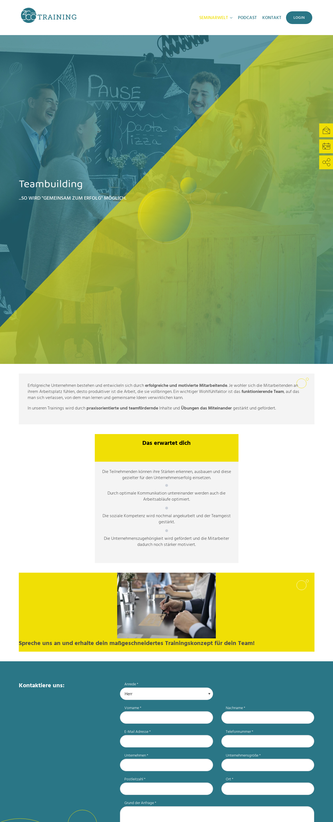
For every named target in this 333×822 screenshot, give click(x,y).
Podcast (247, 17)
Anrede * (131, 684)
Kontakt (271, 17)
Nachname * (235, 708)
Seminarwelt (213, 17)
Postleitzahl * (134, 779)
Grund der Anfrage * (140, 803)
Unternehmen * (136, 755)
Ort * (229, 779)
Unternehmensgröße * (243, 755)
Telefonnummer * (239, 731)
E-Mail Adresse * (137, 731)
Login (299, 17)
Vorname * (132, 708)
